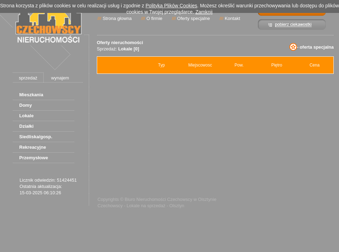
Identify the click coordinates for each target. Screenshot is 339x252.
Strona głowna (117, 18)
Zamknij (203, 12)
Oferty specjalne (193, 18)
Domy (25, 105)
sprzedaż (28, 77)
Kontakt (232, 18)
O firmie (154, 18)
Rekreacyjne (32, 147)
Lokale (26, 115)
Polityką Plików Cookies (171, 5)
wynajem (60, 77)
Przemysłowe (33, 157)
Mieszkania (31, 94)
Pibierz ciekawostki (292, 24)
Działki (26, 126)
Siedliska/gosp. (35, 136)
